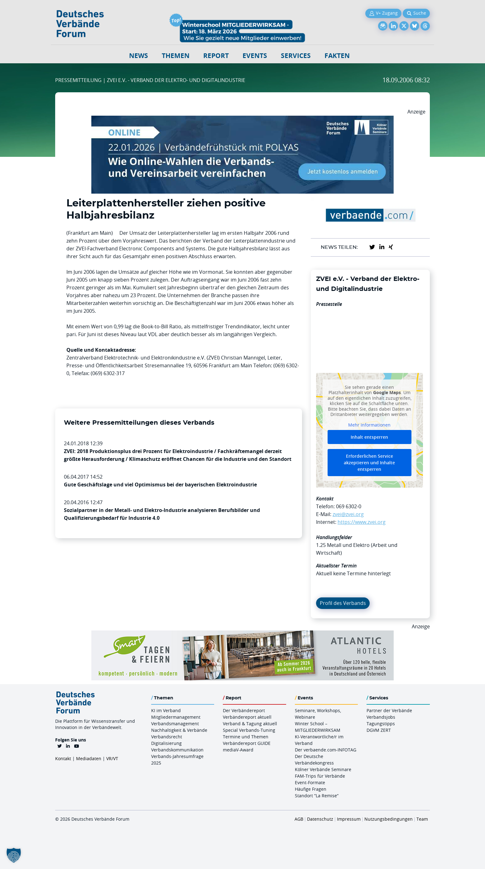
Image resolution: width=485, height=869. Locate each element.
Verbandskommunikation (177, 750)
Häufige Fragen (310, 789)
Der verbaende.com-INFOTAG (325, 750)
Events (254, 55)
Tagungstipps (381, 724)
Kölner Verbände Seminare (323, 769)
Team (422, 819)
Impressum (349, 819)
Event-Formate (310, 782)
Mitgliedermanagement (175, 717)
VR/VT (112, 758)
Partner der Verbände (389, 710)
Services (296, 55)
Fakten (337, 55)
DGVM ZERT (379, 730)
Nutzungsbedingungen (388, 819)
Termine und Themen (245, 737)
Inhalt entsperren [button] (369, 437)
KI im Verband (166, 710)
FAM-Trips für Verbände (320, 776)
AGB (299, 819)
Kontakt (63, 758)
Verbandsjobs (381, 717)
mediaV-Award (238, 750)
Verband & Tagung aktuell (250, 724)
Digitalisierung (166, 743)
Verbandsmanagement (175, 724)
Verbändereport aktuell (247, 717)
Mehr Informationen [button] (369, 424)
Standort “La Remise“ (317, 796)
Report (216, 55)
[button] (13, 855)
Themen (176, 55)
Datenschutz (320, 819)
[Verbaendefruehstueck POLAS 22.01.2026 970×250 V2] (242, 119)
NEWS (138, 55)
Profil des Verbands (343, 603)
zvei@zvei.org (348, 514)
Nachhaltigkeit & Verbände (179, 730)
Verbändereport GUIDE (247, 743)
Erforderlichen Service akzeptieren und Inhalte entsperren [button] (369, 462)
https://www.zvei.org (362, 522)
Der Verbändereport (244, 710)
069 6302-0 (348, 506)
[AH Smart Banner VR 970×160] (242, 634)
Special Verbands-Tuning (249, 730)
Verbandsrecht (166, 737)
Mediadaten (88, 758)
